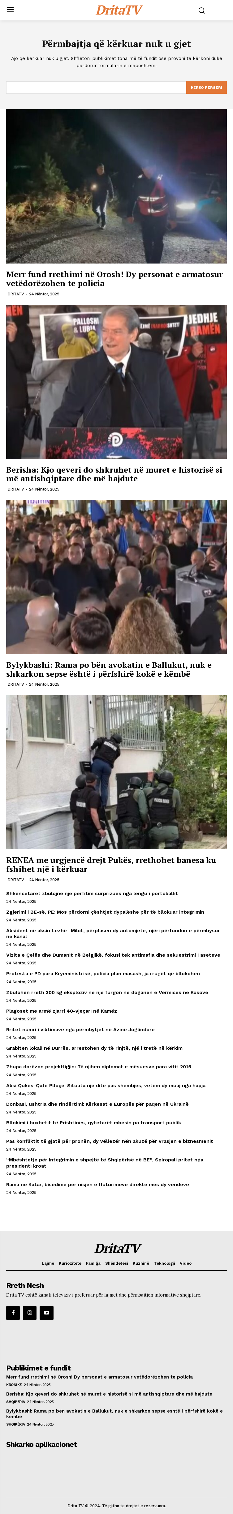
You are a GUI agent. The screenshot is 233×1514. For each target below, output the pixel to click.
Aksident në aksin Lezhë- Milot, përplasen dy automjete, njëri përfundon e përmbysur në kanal (113, 933)
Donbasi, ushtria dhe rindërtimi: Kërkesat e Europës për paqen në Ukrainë (97, 1104)
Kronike (14, 1385)
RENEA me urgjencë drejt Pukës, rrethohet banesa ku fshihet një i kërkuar (111, 864)
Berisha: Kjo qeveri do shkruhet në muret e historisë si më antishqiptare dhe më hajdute (114, 474)
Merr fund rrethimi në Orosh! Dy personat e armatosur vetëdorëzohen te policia (114, 278)
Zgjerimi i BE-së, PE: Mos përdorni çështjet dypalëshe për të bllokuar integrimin (105, 912)
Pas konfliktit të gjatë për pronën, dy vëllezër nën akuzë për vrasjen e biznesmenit (109, 1141)
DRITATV (15, 294)
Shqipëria (15, 1402)
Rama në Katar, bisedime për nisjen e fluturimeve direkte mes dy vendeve (97, 1184)
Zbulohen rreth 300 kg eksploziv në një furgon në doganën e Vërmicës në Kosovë (107, 992)
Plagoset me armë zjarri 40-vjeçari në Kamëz (61, 1011)
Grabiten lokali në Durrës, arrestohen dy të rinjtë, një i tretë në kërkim (94, 1048)
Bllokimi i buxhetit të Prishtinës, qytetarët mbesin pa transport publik (93, 1123)
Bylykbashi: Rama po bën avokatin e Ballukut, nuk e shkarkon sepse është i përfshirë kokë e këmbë (109, 669)
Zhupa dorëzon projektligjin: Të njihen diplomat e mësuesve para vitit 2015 (98, 1067)
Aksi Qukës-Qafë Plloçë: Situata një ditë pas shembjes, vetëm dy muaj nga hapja (105, 1085)
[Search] (206, 87)
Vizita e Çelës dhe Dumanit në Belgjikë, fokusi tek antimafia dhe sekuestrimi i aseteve (113, 955)
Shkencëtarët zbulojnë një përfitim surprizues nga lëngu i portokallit (92, 893)
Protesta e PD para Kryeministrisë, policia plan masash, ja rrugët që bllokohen (103, 973)
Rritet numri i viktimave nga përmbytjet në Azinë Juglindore (80, 1029)
